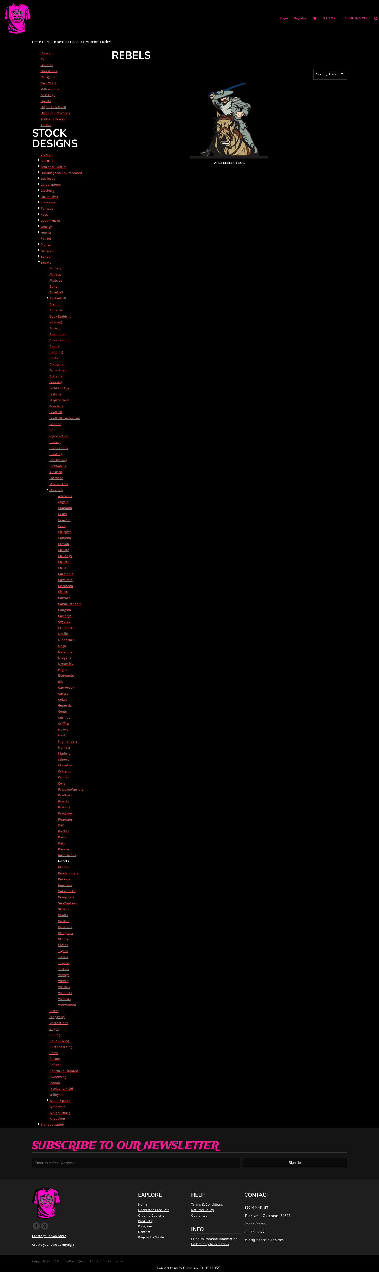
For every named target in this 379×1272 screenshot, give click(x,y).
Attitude (55, 280)
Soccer (54, 1059)
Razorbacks (67, 855)
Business (48, 178)
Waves (63, 981)
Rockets (64, 879)
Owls (61, 783)
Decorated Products (153, 1210)
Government (50, 220)
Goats (62, 711)
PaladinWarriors (71, 789)
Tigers (63, 951)
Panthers (65, 795)
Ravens (64, 849)
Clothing (47, 191)
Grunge (46, 227)
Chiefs (63, 592)
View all (47, 53)
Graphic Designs (56, 42)
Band (53, 286)
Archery (55, 268)
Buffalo (63, 550)
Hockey (55, 442)
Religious (48, 77)
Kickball (55, 472)
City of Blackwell (53, 107)
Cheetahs (65, 586)
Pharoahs (65, 819)
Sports (77, 42)
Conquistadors (69, 604)
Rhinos (63, 867)
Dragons (64, 658)
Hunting (55, 454)
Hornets (64, 747)
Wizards (64, 999)
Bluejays (64, 532)
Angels (63, 502)
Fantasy (47, 208)
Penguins (65, 813)
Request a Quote (151, 1237)
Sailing (54, 1035)
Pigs (61, 825)
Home (36, 42)
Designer (145, 1226)
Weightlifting (59, 1113)
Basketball (57, 298)
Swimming (57, 1077)
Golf (52, 430)
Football (55, 412)
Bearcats (65, 508)
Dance (54, 346)
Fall (43, 59)
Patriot (46, 238)
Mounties (65, 765)
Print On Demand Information (214, 1239)
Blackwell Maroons (55, 113)
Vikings (64, 975)
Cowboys (65, 616)
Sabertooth (67, 891)
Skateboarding (60, 1047)
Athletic (55, 274)
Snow (53, 1053)
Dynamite (65, 664)
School (46, 256)
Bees (62, 526)
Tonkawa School (53, 119)
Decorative (49, 197)
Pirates (63, 831)
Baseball (56, 292)
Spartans (65, 927)
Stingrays (65, 933)
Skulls (63, 915)
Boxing (54, 328)
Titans (63, 957)
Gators (63, 693)
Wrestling (57, 1118)
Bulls (62, 568)
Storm (63, 939)
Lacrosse (56, 478)
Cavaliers (65, 580)
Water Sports (59, 1101)
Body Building (60, 316)
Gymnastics (58, 436)
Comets (64, 598)
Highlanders (67, 741)
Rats (61, 843)
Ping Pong (57, 1017)
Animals (47, 161)
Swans (63, 945)
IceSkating (57, 466)
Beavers (64, 520)
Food (44, 214)
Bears (62, 514)
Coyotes (64, 622)
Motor (54, 1011)
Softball (55, 1065)
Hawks (63, 729)
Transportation (52, 1124)
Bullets (63, 562)
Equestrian (58, 370)
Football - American (64, 418)
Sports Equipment (63, 1071)
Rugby (54, 1029)
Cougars (64, 610)
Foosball (56, 406)
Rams (62, 837)
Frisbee (55, 424)
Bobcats (64, 538)
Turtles (63, 969)
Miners (63, 759)
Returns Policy (202, 1210)
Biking (54, 304)
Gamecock (66, 687)
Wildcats (65, 993)
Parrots (63, 801)
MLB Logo (48, 95)
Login (284, 18)
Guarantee (199, 1215)
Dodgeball (57, 364)
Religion (47, 250)
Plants (46, 244)
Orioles (63, 777)
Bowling (55, 322)
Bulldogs (65, 556)
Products (145, 1221)
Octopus (64, 771)
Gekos (63, 700)
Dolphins (65, 651)
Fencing (55, 382)
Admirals (65, 496)
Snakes (64, 921)
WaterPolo (57, 1107)
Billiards (56, 310)
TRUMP (46, 125)
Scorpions (66, 897)
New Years (48, 83)
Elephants (66, 675)
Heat (61, 735)
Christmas (49, 71)
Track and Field (61, 1089)
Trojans (64, 963)
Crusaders (66, 628)
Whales (64, 987)
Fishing (55, 394)
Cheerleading (59, 340)
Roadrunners (68, 873)
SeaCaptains (68, 903)
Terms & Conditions (207, 1204)
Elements (48, 203)
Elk (60, 681)
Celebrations (51, 184)
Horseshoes (58, 448)
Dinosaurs (66, 640)
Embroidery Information (210, 1244)
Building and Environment (61, 173)
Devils (63, 634)
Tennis (54, 1083)
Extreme (56, 376)
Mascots (92, 42)
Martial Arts (58, 484)
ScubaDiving (59, 1041)
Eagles (63, 670)
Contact (144, 1232)
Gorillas (64, 717)
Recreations (58, 1023)
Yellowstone (50, 89)
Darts (53, 358)
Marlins (64, 753)
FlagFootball (59, 400)
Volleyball (57, 1095)
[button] (314, 18)
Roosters (65, 885)
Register (300, 18)
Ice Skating (58, 460)
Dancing (56, 352)
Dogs (62, 646)
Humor (46, 233)
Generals (65, 705)
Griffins (64, 723)
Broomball (57, 334)
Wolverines (67, 1005)
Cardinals (65, 574)
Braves (63, 544)
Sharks (63, 909)
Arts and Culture (53, 167)
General (47, 65)
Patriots (64, 807)
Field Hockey (59, 388)
